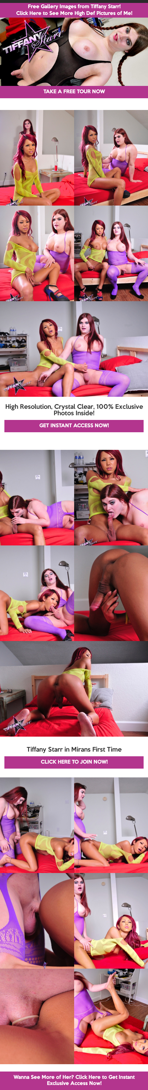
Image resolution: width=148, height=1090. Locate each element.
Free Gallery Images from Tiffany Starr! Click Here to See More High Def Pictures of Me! (74, 10)
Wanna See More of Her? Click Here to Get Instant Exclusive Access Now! (74, 1080)
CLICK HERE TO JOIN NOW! (74, 762)
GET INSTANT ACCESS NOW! (74, 426)
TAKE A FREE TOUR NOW (74, 92)
